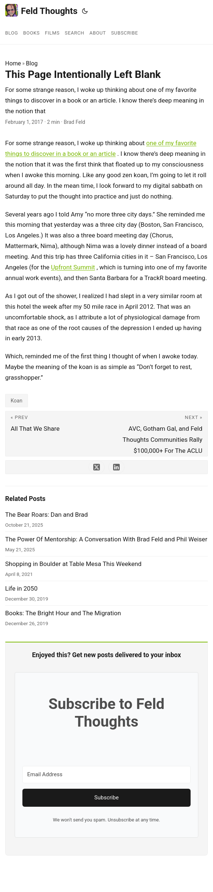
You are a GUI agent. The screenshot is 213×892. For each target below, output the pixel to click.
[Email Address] (106, 774)
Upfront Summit (73, 267)
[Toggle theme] (84, 11)
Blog (32, 63)
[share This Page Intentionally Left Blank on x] (97, 467)
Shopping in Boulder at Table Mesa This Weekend (73, 563)
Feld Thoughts (41, 10)
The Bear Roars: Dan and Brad (46, 514)
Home (13, 63)
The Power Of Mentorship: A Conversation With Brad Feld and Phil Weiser (106, 539)
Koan (16, 401)
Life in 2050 (21, 588)
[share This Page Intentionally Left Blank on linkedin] (116, 467)
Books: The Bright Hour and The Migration (63, 613)
